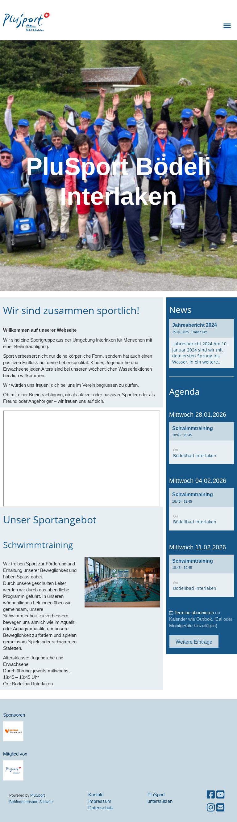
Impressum (99, 801)
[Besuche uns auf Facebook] (211, 794)
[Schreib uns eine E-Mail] (220, 807)
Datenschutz (101, 807)
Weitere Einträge (194, 642)
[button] (201, 443)
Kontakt (96, 794)
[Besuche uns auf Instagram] (211, 807)
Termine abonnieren (194, 612)
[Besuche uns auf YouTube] (220, 794)
